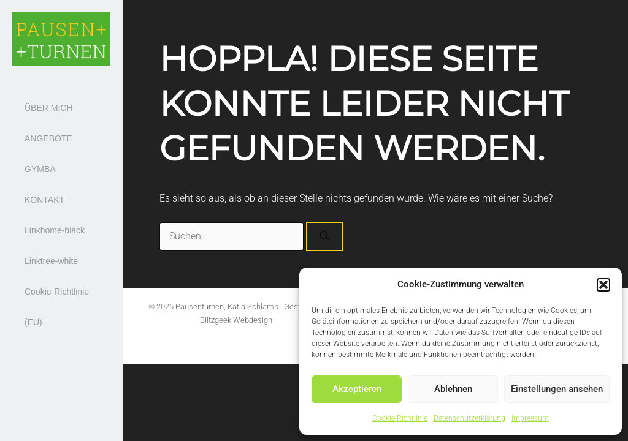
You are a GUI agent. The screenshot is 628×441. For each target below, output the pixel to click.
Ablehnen (453, 388)
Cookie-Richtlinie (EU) (57, 307)
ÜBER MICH (49, 108)
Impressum (530, 418)
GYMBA (40, 169)
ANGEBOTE (48, 138)
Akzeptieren (356, 388)
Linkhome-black (55, 230)
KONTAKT (44, 200)
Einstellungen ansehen (557, 388)
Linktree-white (51, 261)
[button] (603, 285)
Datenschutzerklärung (469, 418)
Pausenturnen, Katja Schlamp (226, 306)
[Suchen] (324, 236)
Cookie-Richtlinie (399, 418)
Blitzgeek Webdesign (236, 320)
